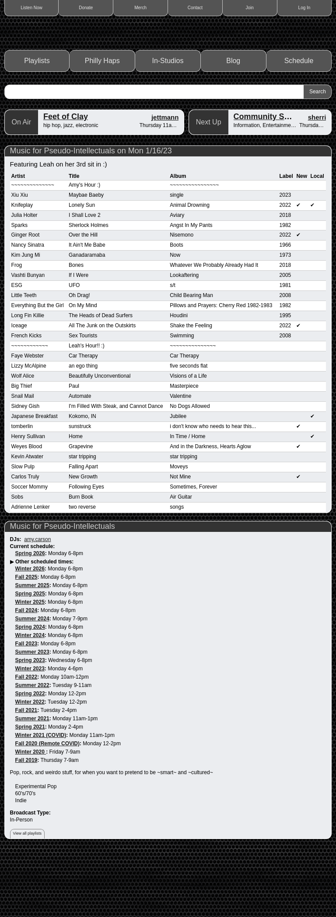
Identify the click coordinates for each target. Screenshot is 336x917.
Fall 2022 (26, 739)
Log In (304, 7)
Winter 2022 (30, 764)
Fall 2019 (26, 823)
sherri (317, 180)
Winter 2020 (30, 814)
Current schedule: (32, 609)
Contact (195, 7)
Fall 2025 (26, 640)
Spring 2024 (30, 690)
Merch (140, 7)
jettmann (165, 180)
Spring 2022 (30, 756)
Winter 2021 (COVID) (40, 798)
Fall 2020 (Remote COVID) (47, 806)
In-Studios (167, 123)
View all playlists (27, 896)
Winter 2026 (30, 632)
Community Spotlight (273, 179)
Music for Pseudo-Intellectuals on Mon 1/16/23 (91, 213)
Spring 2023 (30, 723)
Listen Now (31, 7)
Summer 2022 (32, 748)
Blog (233, 123)
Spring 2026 (30, 616)
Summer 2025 (32, 648)
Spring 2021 (30, 789)
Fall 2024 (26, 673)
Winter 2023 (30, 731)
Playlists (37, 123)
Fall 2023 (26, 706)
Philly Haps (102, 123)
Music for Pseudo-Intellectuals (62, 589)
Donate (86, 7)
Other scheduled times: (44, 625)
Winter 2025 (30, 665)
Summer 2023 (32, 715)
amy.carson (37, 602)
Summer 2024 (32, 681)
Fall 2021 (26, 773)
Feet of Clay (65, 179)
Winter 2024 (30, 698)
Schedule (299, 123)
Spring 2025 (30, 657)
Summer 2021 (32, 781)
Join (250, 7)
